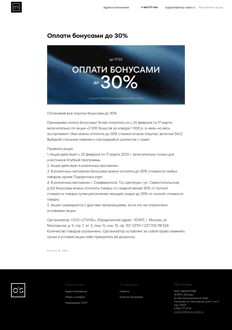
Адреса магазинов (116, 7)
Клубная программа (131, 297)
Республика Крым (211, 7)
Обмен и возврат (75, 297)
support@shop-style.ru (180, 7)
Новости (124, 291)
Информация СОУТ (76, 302)
